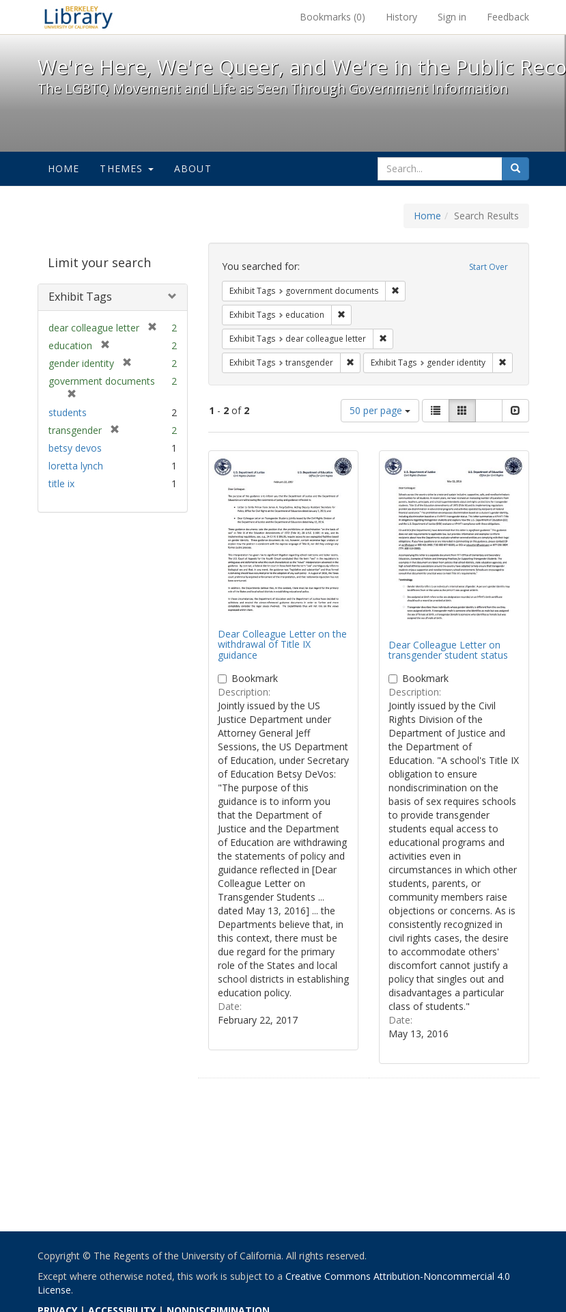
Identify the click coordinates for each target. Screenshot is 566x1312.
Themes (126, 168)
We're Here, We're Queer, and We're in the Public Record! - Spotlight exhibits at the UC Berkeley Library (78, 17)
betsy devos (75, 447)
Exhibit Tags (80, 296)
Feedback (508, 16)
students (67, 412)
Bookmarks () (332, 16)
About (193, 168)
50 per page (380, 410)
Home (64, 168)
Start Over (488, 267)
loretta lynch (75, 465)
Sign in (452, 16)
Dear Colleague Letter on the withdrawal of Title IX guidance (282, 644)
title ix (61, 483)
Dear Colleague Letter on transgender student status (448, 649)
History (401, 16)
